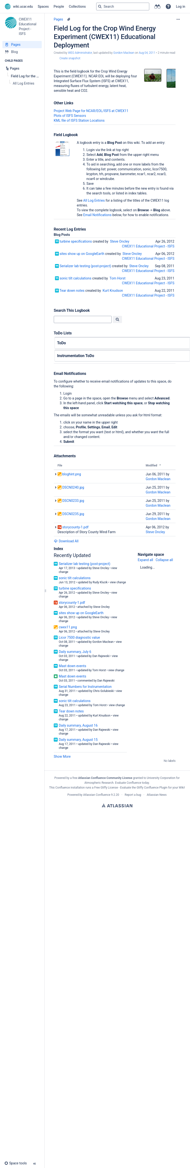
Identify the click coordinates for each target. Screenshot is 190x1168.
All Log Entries (94, 200)
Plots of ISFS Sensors (70, 116)
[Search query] (122, 6)
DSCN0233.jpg (73, 501)
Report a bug (133, 794)
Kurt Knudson (113, 290)
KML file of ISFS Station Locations (79, 120)
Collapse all (164, 560)
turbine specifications (76, 241)
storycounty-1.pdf (75, 527)
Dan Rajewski (100, 656)
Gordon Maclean (158, 479)
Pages (58, 19)
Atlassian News (157, 794)
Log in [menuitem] (180, 6)
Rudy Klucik (100, 582)
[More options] (178, 19)
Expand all (145, 560)
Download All (66, 541)
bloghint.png (71, 474)
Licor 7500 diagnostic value (79, 637)
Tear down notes (72, 290)
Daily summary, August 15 (78, 740)
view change (118, 582)
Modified (151, 465)
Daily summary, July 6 (75, 652)
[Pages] (22, 44)
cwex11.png (68, 627)
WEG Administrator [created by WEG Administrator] (80, 52)
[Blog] (22, 51)
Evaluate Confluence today (132, 782)
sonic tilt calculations (75, 278)
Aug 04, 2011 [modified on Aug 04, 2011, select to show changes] (147, 52)
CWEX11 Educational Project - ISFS (148, 246)
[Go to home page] (18, 6)
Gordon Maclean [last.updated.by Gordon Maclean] (123, 52)
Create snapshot (70, 58)
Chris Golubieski (103, 691)
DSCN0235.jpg (73, 514)
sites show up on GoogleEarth (82, 254)
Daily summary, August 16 (78, 725)
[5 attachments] (69, 19)
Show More (62, 756)
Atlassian (117, 805)
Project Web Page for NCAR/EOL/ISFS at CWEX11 (91, 111)
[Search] (100, 6)
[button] (168, 6)
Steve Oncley (119, 241)
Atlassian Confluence (96, 794)
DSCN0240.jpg (73, 487)
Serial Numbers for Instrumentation (85, 687)
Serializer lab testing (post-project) (85, 266)
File (60, 465)
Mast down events (72, 666)
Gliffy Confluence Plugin (151, 787)
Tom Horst (117, 278)
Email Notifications (97, 215)
